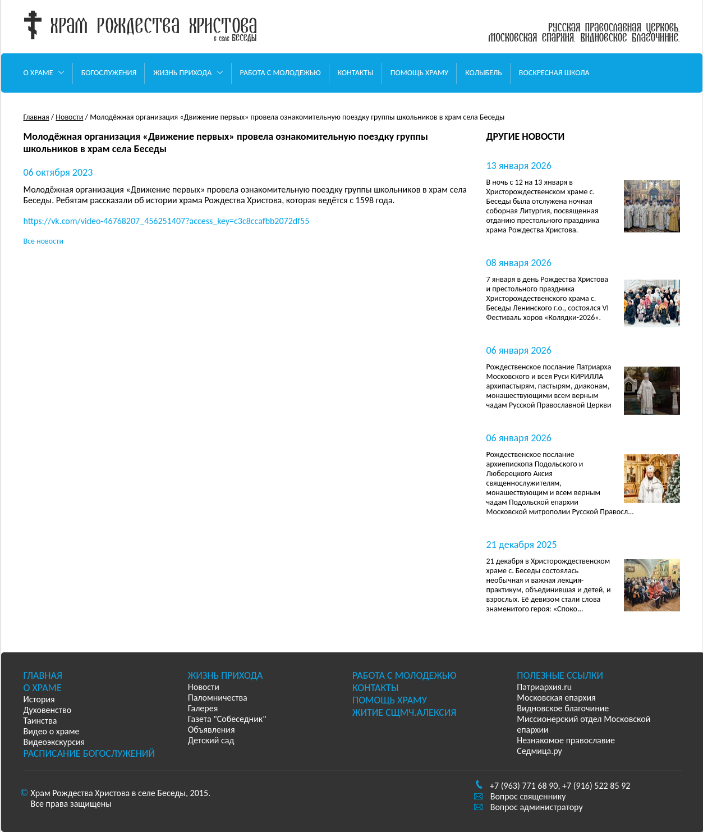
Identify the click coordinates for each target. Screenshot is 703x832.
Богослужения (109, 72)
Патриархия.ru (544, 687)
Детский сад (211, 740)
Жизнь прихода (188, 72)
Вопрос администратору (536, 807)
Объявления (211, 729)
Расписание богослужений (89, 753)
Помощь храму (419, 72)
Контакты (356, 72)
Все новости (44, 241)
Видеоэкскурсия (54, 742)
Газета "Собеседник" (227, 719)
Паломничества (217, 697)
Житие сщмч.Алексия (404, 712)
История (39, 699)
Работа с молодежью (280, 72)
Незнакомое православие (566, 740)
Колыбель (483, 72)
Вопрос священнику (528, 796)
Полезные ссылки (560, 675)
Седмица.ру (539, 751)
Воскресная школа (554, 72)
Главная (36, 117)
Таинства (40, 720)
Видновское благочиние (563, 708)
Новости (69, 117)
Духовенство (48, 710)
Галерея (203, 708)
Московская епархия (556, 697)
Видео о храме (52, 731)
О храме (44, 72)
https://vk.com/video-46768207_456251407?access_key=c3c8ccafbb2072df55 (167, 221)
